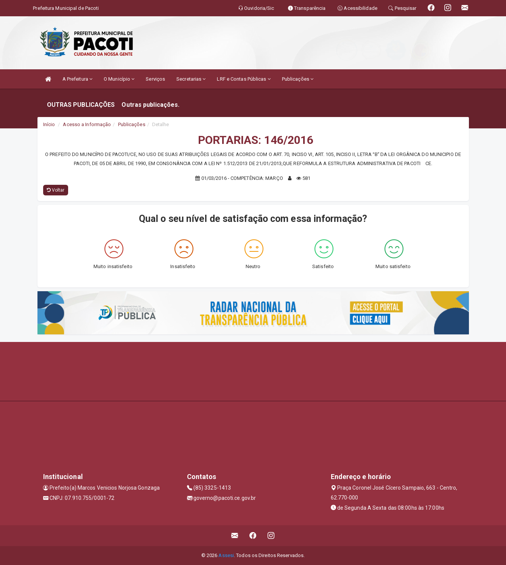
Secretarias (191, 79)
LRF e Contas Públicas (243, 79)
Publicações (297, 79)
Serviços (155, 79)
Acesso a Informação (87, 124)
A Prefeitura (77, 79)
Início (49, 124)
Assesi (226, 555)
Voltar (56, 190)
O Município (119, 79)
